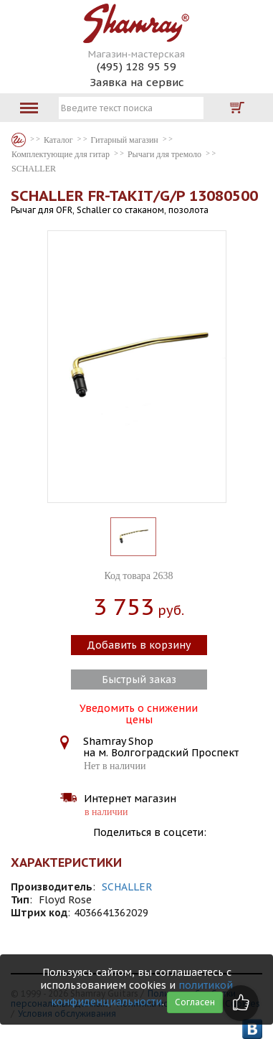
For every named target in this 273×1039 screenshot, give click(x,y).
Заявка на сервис (137, 82)
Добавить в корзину (139, 645)
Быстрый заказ (139, 679)
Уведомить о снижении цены (139, 712)
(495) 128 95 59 (136, 66)
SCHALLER (127, 886)
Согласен (195, 1002)
